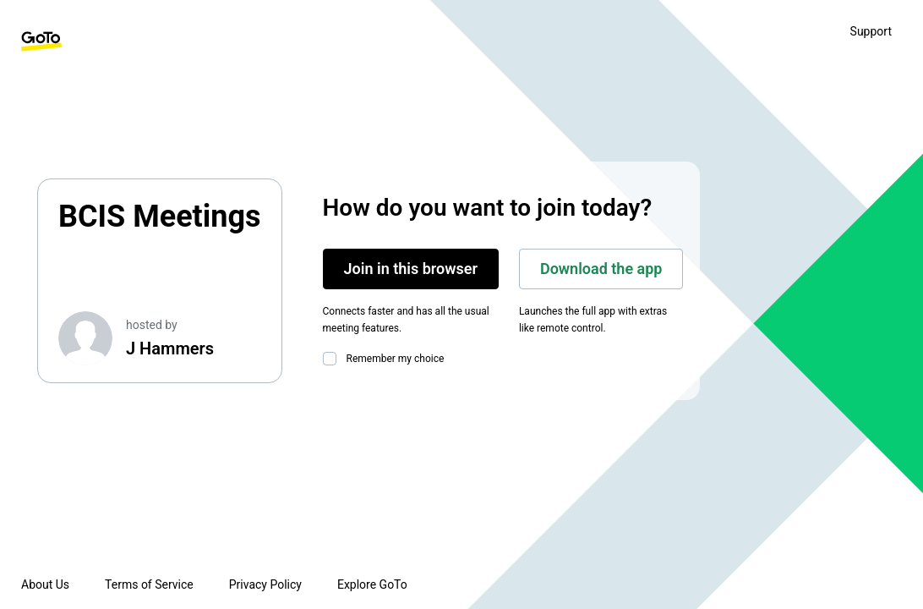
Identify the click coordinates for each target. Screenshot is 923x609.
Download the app (601, 268)
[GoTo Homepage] (41, 41)
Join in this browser (411, 268)
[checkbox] (333, 358)
